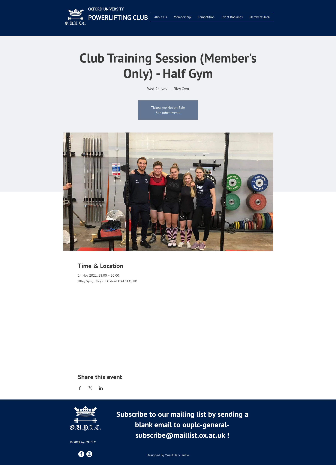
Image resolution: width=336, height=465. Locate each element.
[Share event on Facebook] (80, 388)
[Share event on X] (90, 388)
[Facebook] (81, 454)
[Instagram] (89, 454)
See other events (168, 112)
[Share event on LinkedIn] (101, 388)
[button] (160, 17)
